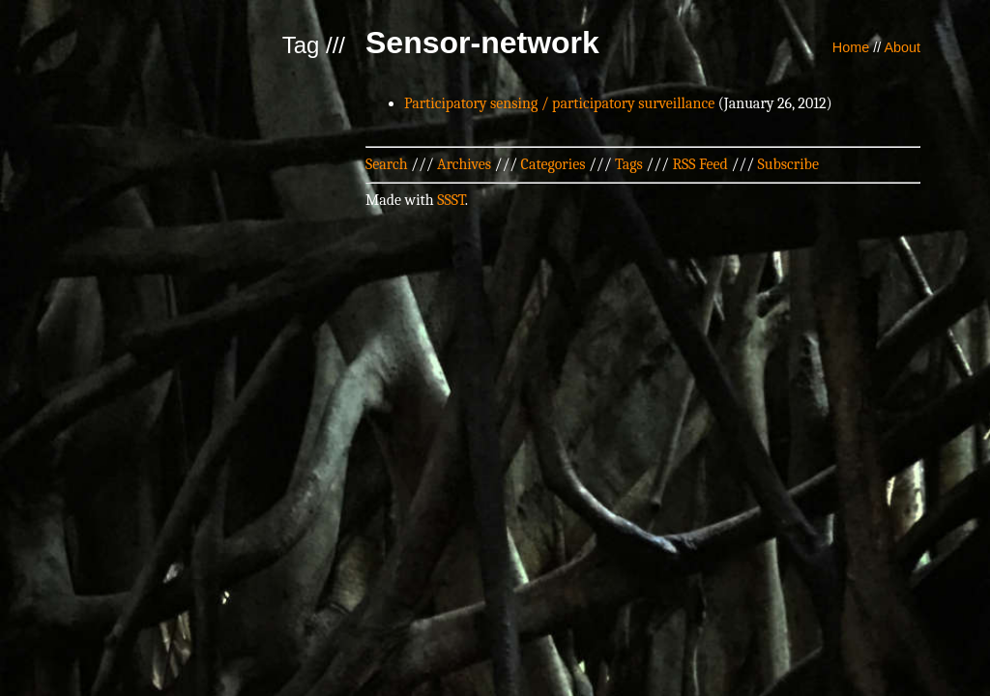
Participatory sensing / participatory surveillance (559, 103)
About (902, 47)
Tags (629, 164)
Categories (553, 164)
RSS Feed (700, 164)
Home (850, 47)
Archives (464, 164)
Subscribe (788, 164)
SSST (451, 200)
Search (386, 164)
